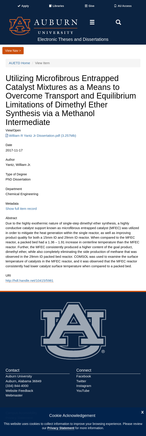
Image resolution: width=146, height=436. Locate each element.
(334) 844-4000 (17, 386)
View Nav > (13, 50)
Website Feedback (19, 390)
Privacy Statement (60, 428)
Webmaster (14, 395)
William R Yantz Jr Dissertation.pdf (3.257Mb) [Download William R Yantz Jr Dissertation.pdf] (41, 135)
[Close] (142, 411)
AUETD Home (19, 63)
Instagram (83, 386)
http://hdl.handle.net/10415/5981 (29, 280)
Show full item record (21, 208)
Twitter (81, 381)
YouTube (82, 390)
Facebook (83, 376)
